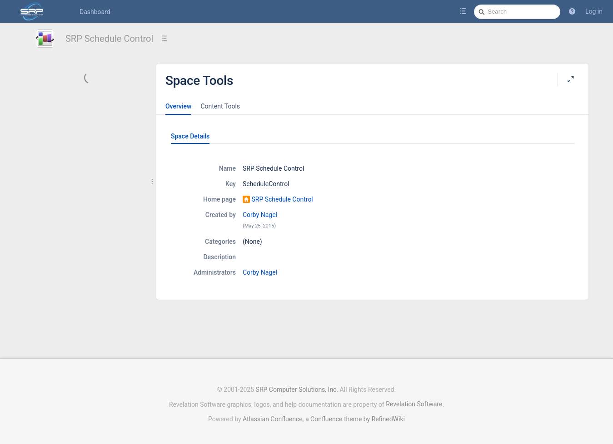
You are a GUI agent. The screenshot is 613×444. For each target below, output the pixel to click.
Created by (220, 214)
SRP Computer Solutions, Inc (296, 389)
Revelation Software (414, 404)
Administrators (215, 272)
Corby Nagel (260, 214)
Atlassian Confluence (273, 419)
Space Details (190, 136)
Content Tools (220, 106)
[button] (572, 11)
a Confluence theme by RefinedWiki (355, 419)
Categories (220, 241)
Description (219, 257)
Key (230, 183)
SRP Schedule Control (109, 38)
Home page (219, 199)
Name (227, 168)
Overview (178, 106)
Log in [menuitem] (594, 11)
